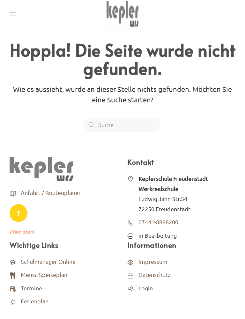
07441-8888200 (158, 222)
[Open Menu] (13, 14)
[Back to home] (122, 14)
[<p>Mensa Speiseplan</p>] (13, 274)
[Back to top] (18, 213)
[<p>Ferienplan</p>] (13, 301)
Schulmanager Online (48, 261)
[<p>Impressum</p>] (130, 261)
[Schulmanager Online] (13, 261)
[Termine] (13, 288)
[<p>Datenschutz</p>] (130, 274)
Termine (31, 288)
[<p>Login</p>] (130, 288)
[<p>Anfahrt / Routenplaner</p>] (13, 192)
